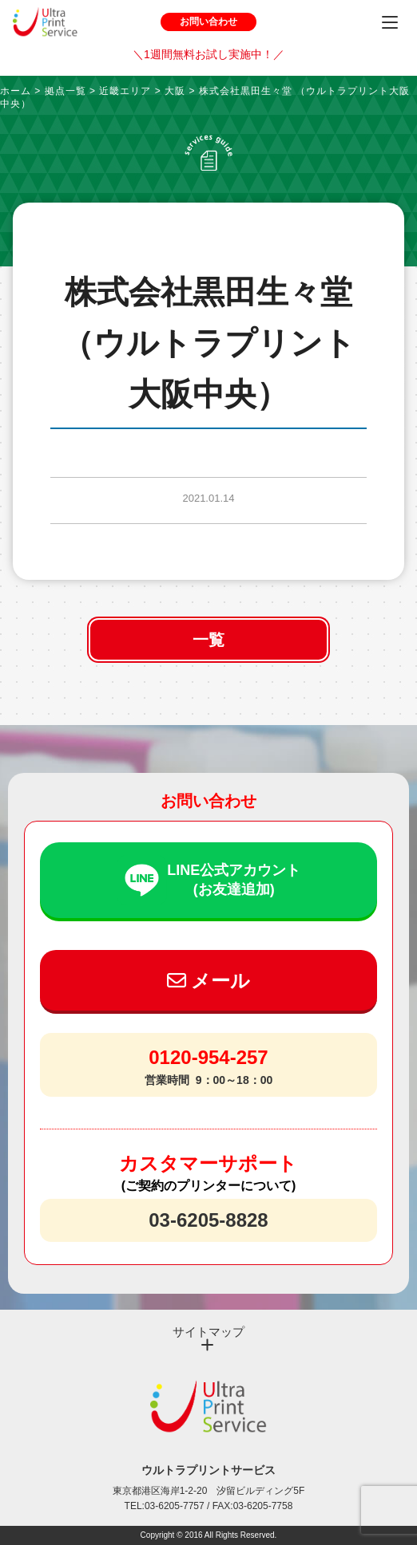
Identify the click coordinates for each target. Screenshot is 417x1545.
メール (209, 980)
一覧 (208, 639)
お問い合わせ (208, 21)
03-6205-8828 (208, 1220)
